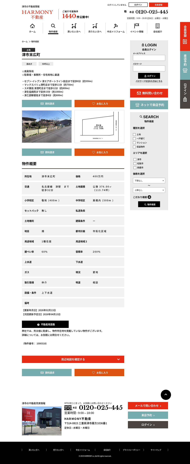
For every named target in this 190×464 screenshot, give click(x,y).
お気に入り (100, 103)
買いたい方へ (34, 450)
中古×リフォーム (83, 450)
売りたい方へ (58, 450)
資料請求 (47, 103)
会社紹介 (107, 450)
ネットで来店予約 (149, 105)
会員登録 (158, 4)
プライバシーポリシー (131, 450)
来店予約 (148, 415)
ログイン (138, 4)
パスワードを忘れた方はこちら (149, 81)
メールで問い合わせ (148, 406)
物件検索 (150, 204)
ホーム (25, 41)
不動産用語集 (46, 324)
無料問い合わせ (150, 93)
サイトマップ (156, 450)
